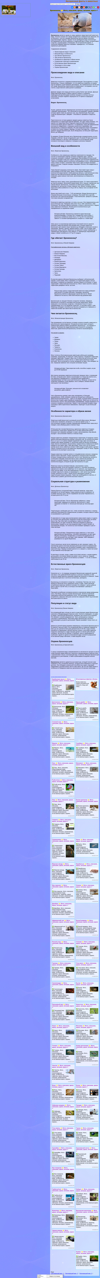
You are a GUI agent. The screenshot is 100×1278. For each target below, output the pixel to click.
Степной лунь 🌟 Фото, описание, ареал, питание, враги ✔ (63, 723)
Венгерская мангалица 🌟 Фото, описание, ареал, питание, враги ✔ (87, 1212)
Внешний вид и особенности (63, 53)
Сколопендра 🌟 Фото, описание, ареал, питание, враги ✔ (63, 984)
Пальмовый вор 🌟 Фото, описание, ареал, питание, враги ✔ (63, 1006)
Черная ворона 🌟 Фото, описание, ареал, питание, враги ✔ (63, 1232)
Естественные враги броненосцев (65, 63)
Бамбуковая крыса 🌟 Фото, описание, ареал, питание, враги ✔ (63, 680)
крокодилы (83, 578)
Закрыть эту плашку (54, 1276)
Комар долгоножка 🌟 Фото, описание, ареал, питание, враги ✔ (87, 1047)
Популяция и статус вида (62, 65)
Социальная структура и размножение (67, 61)
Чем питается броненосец (63, 57)
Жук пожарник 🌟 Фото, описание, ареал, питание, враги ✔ (63, 1169)
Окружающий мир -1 (57, 1273)
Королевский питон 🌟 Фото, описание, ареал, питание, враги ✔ (87, 1149)
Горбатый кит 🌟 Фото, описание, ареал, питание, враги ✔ (63, 1190)
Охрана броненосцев (61, 67)
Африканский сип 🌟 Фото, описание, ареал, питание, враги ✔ (63, 922)
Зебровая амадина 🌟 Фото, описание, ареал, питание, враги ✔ (63, 1107)
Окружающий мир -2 (71, 1273)
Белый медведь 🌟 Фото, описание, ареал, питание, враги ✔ (87, 922)
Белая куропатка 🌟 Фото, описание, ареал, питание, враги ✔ (87, 801)
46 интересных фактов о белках (86, 679)
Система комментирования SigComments (58, 676)
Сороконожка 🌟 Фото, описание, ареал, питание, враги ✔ (63, 841)
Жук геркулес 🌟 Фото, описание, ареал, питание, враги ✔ (63, 887)
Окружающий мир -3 (85, 1273)
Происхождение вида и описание (65, 51)
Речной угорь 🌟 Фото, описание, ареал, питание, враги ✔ (63, 943)
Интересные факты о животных (83, 1)
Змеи (56, 343)
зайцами (95, 111)
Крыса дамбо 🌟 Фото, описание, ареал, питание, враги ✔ (87, 703)
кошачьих (84, 576)
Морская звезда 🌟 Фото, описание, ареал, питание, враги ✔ (63, 865)
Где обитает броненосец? (63, 55)
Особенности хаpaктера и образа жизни (67, 59)
